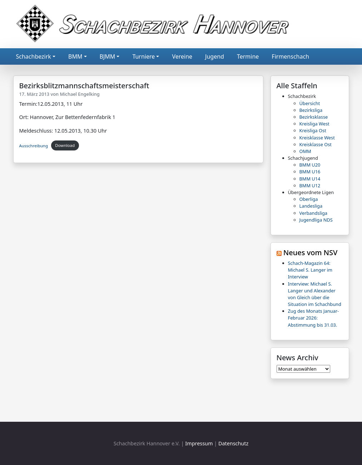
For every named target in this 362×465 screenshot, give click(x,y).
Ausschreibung (33, 145)
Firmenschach (290, 56)
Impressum (199, 443)
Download (65, 145)
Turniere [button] (143, 56)
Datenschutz (233, 443)
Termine (248, 56)
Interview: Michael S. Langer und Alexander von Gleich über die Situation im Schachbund (314, 294)
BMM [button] (75, 56)
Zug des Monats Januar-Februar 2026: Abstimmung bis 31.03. (313, 318)
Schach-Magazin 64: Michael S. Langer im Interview (310, 270)
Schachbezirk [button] (33, 56)
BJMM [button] (107, 56)
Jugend (214, 56)
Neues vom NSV (310, 252)
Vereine (182, 56)
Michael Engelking (79, 94)
